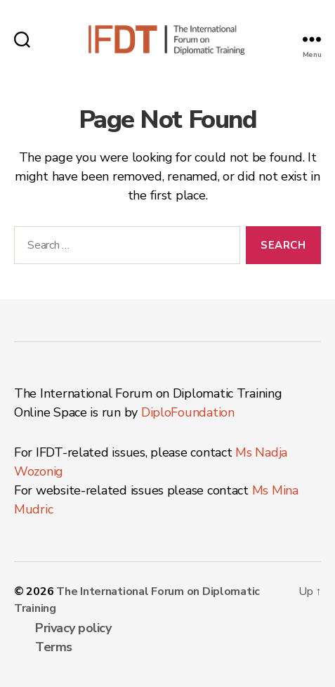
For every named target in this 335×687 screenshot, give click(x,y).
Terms (53, 647)
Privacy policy (73, 628)
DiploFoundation (188, 412)
